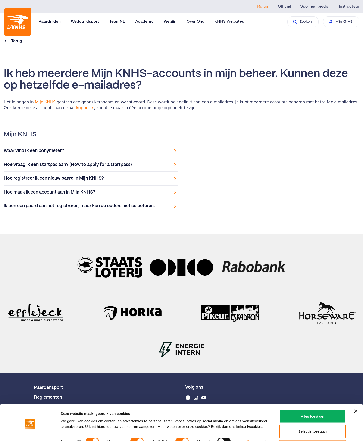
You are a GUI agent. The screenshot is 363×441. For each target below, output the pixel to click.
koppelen (85, 107)
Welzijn (170, 21)
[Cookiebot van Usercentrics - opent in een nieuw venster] (30, 431)
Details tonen (250, 423)
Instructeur (349, 6)
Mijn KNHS (45, 102)
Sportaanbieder (315, 6)
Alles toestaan (312, 398)
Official (284, 6)
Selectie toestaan (312, 414)
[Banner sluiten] (355, 393)
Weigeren (312, 429)
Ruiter (263, 6)
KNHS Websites (229, 21)
